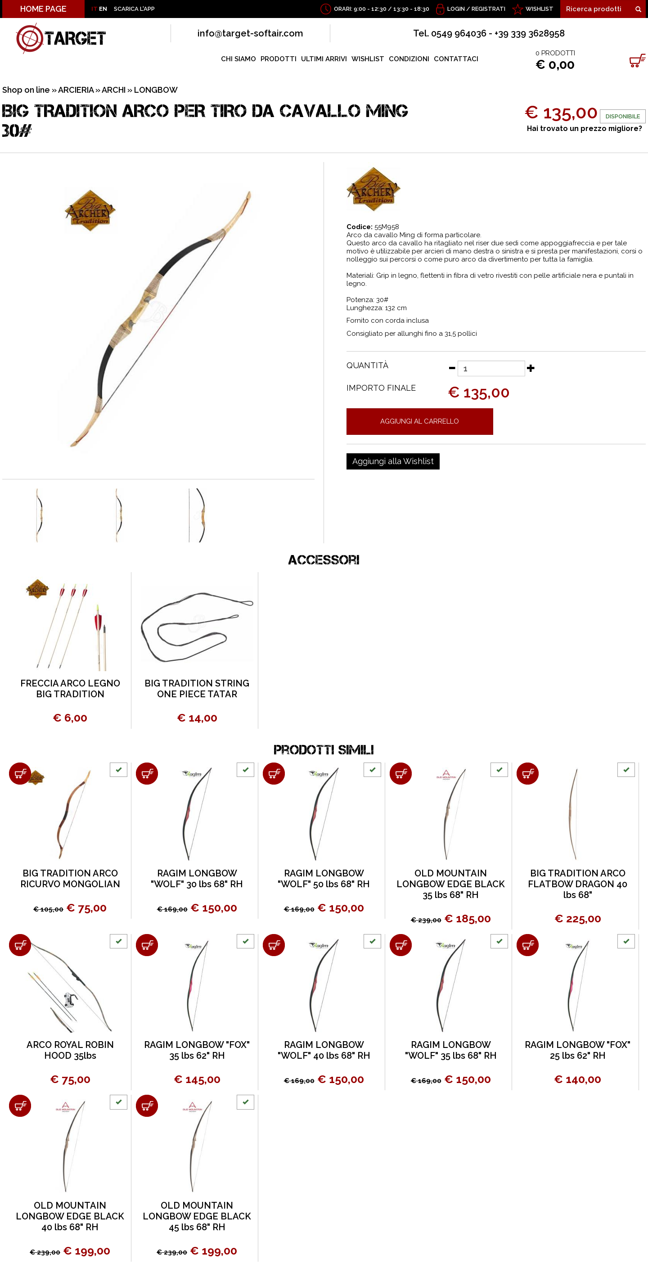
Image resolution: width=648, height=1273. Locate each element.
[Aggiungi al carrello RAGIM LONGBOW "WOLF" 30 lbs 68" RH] (147, 774)
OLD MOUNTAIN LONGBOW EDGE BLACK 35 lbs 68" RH (450, 884)
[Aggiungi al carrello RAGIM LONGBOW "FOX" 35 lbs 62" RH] (147, 945)
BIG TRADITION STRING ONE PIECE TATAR (196, 689)
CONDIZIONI (409, 59)
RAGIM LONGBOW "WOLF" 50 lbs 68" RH (324, 878)
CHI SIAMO (238, 59)
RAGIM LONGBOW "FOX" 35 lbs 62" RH (197, 1050)
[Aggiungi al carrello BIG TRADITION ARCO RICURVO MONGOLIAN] (20, 774)
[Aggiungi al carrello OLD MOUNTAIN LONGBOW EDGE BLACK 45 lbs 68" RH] (147, 1106)
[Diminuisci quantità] (452, 368)
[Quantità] (491, 368)
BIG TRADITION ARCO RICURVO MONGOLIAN (70, 878)
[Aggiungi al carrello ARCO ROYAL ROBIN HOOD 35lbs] (20, 945)
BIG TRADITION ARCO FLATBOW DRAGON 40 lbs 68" (577, 884)
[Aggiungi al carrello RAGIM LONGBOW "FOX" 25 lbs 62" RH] (528, 945)
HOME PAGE (43, 9)
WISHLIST (540, 8)
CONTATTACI (456, 59)
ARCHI (114, 90)
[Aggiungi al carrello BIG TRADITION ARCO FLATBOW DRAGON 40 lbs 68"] (528, 774)
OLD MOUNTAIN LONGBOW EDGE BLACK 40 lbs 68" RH (70, 1216)
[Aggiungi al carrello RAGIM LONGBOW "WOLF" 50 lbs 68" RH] (274, 774)
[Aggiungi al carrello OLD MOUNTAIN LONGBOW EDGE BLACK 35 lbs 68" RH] (401, 774)
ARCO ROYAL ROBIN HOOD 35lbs (70, 1050)
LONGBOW (156, 90)
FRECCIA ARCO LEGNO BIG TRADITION (70, 689)
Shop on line (26, 90)
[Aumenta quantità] (531, 368)
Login (456, 8)
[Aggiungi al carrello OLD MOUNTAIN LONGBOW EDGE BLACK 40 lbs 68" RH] (20, 1106)
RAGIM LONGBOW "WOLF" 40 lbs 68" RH (324, 1050)
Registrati (488, 8)
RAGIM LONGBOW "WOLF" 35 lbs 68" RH (451, 1050)
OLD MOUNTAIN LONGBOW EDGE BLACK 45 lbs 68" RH (197, 1216)
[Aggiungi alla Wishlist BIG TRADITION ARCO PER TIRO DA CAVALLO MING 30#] (393, 461)
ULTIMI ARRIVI (324, 59)
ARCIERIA (76, 90)
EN (103, 8)
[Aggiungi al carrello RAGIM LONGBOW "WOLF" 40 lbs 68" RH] (274, 945)
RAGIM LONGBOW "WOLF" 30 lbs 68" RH (197, 878)
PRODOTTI (279, 59)
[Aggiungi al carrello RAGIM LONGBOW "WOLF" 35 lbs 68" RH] (401, 945)
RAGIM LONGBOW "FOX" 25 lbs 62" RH (577, 1050)
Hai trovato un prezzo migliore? (584, 128)
